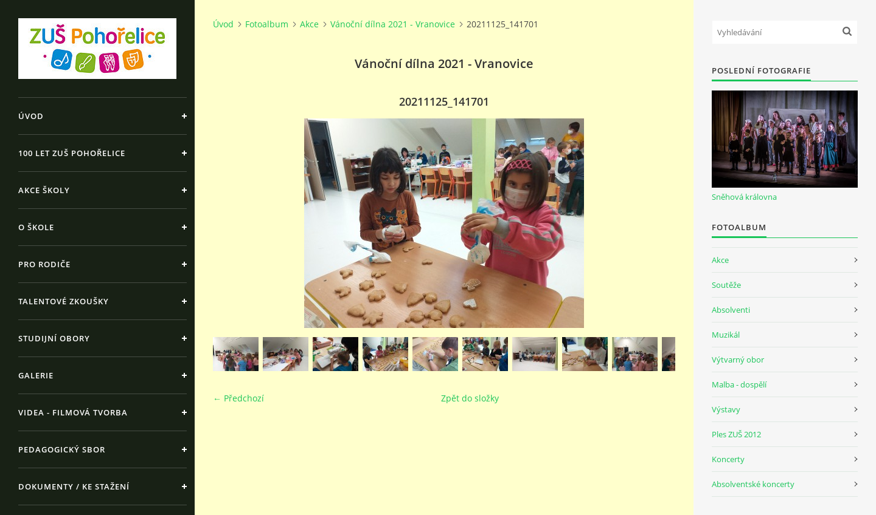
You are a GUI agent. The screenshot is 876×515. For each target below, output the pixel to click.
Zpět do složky (470, 398)
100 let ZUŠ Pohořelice (71, 153)
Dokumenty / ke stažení (74, 486)
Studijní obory (54, 338)
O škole (36, 227)
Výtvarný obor (738, 359)
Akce (309, 24)
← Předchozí (238, 398)
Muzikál (726, 334)
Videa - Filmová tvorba (73, 412)
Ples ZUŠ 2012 (736, 434)
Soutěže (726, 284)
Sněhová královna (744, 196)
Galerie (36, 375)
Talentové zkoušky (63, 301)
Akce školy (44, 190)
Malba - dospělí (739, 384)
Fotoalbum (266, 24)
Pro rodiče (44, 264)
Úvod (31, 116)
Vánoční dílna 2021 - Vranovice (392, 24)
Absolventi (731, 309)
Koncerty (728, 459)
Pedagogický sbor (61, 449)
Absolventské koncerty (753, 484)
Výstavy (726, 409)
